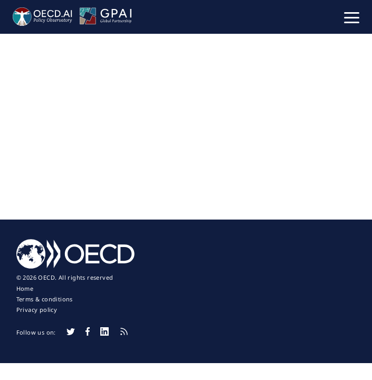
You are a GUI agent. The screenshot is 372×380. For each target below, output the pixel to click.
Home (25, 288)
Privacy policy (37, 310)
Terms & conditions (44, 299)
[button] (351, 17)
